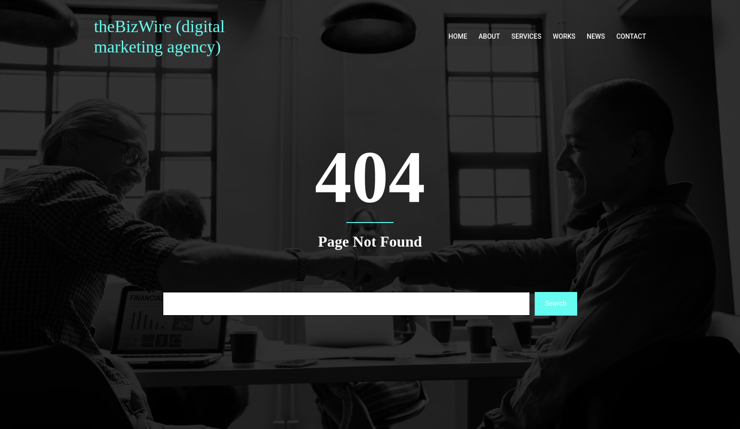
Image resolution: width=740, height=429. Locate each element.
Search (556, 303)
